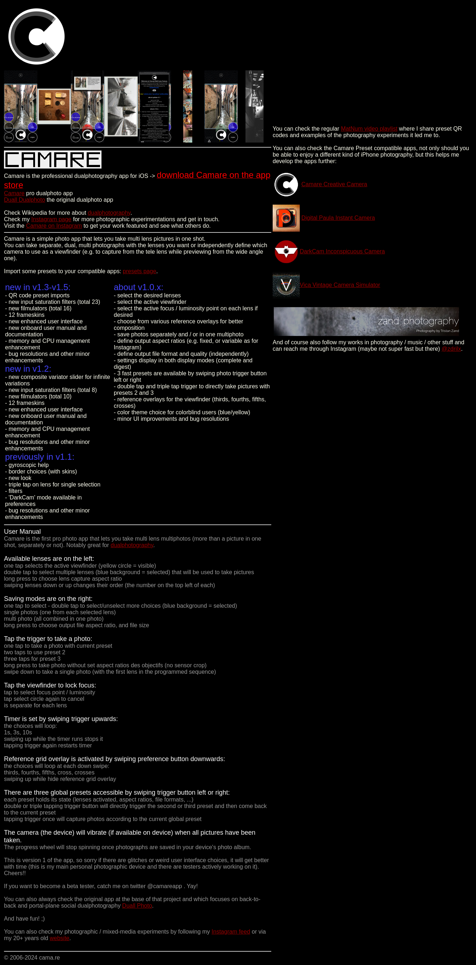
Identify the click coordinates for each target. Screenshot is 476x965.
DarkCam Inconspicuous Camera (342, 251)
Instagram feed (231, 932)
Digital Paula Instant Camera (338, 218)
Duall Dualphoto (24, 200)
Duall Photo (137, 906)
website (59, 938)
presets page (139, 271)
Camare (14, 193)
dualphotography (109, 213)
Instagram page (51, 219)
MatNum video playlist (369, 129)
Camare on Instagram (54, 226)
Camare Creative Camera (334, 184)
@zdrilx (451, 349)
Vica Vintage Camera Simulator (340, 285)
